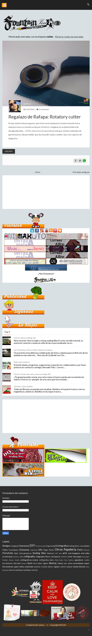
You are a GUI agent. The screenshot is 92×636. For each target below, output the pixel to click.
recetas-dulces (47, 567)
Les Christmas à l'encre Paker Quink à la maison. (33, 350)
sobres (63, 567)
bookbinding (7, 557)
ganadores (79, 560)
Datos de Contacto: (22, 362)
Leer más (8, 151)
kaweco (24, 563)
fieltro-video (59, 560)
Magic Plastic (48, 550)
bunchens (15, 557)
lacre (29, 563)
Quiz (16, 553)
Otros (59, 549)
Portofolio (7, 553)
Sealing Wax (39, 553)
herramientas (7, 563)
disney (11, 560)
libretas (53, 563)
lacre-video (37, 563)
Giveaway (24, 549)
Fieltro (5, 550)
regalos (57, 566)
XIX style (58, 553)
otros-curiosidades (75, 563)
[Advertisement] (46, 192)
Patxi (80, 549)
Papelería (70, 549)
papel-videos (19, 566)
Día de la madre (40, 546)
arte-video (85, 553)
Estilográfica (61, 545)
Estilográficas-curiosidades (79, 546)
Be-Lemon (40, 625)
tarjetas (69, 567)
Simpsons (50, 553)
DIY (32, 545)
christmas (63, 557)
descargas (77, 556)
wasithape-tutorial (30, 570)
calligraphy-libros (43, 556)
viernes (12, 570)
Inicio (37, 172)
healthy (87, 560)
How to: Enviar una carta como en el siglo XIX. (32, 374)
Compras (14, 546)
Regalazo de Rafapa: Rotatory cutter (44, 116)
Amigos (6, 545)
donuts (17, 560)
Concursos (24, 545)
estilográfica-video (46, 560)
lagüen (45, 563)
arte (65, 553)
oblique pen (62, 563)
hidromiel (16, 563)
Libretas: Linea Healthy (23, 386)
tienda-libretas (79, 566)
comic (69, 556)
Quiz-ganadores (25, 553)
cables (21, 557)
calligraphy (29, 556)
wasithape (19, 570)
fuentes (71, 560)
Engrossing (50, 546)
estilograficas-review (29, 560)
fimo (65, 560)
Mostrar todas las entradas (69, 36)
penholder (29, 566)
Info (40, 549)
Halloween (33, 550)
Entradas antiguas (81, 172)
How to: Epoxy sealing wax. (25, 338)
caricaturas (55, 556)
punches (37, 567)
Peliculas (87, 550)
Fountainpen (13, 550)
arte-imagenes (74, 553)
